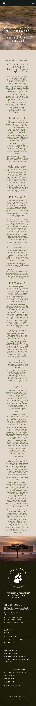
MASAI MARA (10, 679)
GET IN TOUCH (10, 642)
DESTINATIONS (10, 636)
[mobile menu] (33, 2)
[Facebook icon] (16, 699)
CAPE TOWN (9, 682)
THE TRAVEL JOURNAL (13, 639)
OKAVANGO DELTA (12, 685)
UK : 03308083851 (14, 620)
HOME (6, 633)
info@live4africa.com (15, 622)
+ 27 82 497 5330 (13, 612)
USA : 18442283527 (14, 617)
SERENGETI (9, 675)
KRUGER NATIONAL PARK (15, 672)
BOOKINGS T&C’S (11, 653)
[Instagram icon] (20, 699)
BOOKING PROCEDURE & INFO (17, 656)
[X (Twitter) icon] (18, 699)
